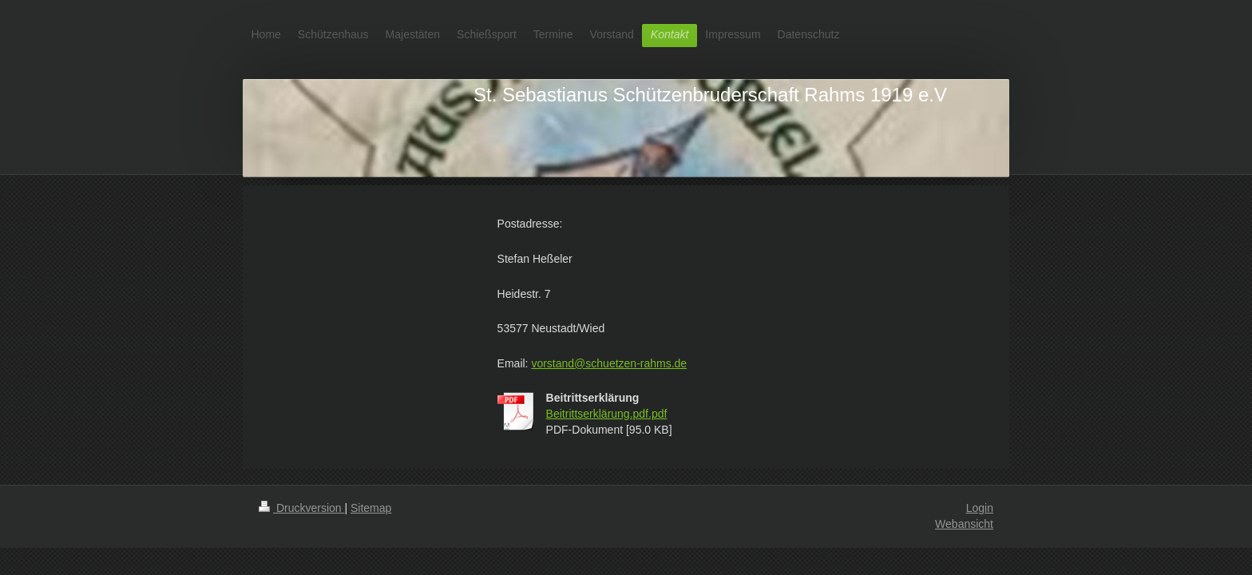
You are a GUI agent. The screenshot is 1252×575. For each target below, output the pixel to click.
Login (979, 508)
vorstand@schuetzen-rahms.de (609, 363)
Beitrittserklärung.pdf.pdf (607, 413)
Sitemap (371, 508)
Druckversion (301, 508)
